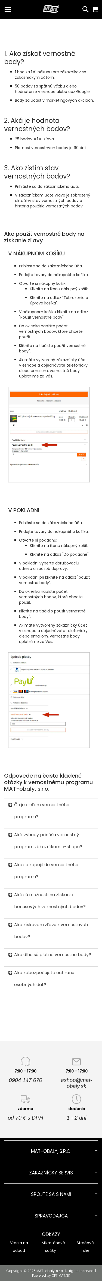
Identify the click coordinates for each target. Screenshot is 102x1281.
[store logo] (51, 9)
